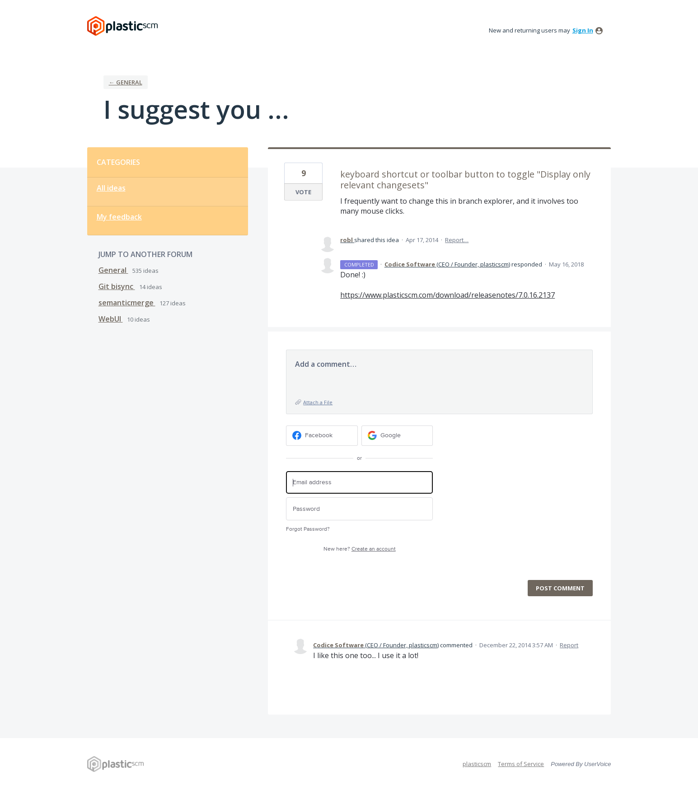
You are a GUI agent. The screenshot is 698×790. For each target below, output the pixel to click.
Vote (303, 192)
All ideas (111, 188)
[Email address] (359, 482)
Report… (456, 240)
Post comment (560, 588)
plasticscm (477, 764)
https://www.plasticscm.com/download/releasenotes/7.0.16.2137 (447, 295)
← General (125, 82)
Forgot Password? (308, 529)
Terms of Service (521, 764)
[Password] (359, 508)
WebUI (110, 319)
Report (569, 645)
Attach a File (318, 402)
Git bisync (116, 286)
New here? (359, 549)
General (113, 270)
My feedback (119, 217)
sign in (582, 30)
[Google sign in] (397, 435)
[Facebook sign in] (322, 435)
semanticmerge (126, 303)
